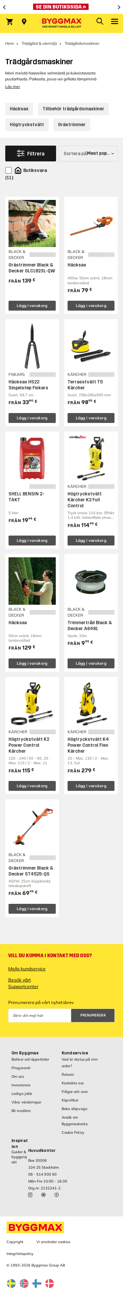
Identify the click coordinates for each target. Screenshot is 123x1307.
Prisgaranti (21, 1068)
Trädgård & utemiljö (39, 43)
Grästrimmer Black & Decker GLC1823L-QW (32, 268)
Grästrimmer (72, 124)
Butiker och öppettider (30, 1059)
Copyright (15, 1241)
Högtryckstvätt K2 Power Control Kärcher (29, 745)
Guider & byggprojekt (19, 1157)
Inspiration (19, 1143)
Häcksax (19, 109)
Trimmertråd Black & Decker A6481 (90, 625)
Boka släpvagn (74, 1108)
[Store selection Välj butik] (24, 21)
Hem (9, 43)
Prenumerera (93, 1015)
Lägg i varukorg (32, 305)
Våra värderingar (26, 1102)
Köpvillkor (70, 1100)
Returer (68, 1074)
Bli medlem (21, 1110)
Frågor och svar (75, 1091)
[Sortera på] (88, 153)
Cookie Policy (73, 1132)
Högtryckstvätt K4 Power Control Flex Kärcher (88, 745)
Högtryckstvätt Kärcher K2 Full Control (85, 500)
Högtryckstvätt (27, 124)
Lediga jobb (21, 1093)
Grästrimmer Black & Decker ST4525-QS (31, 871)
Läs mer (12, 86)
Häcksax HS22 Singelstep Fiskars (28, 385)
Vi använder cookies (53, 1241)
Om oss (17, 1076)
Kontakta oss (73, 1083)
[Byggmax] (61, 23)
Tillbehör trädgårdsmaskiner (73, 109)
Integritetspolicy (20, 1253)
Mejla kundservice (27, 969)
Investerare (21, 1085)
